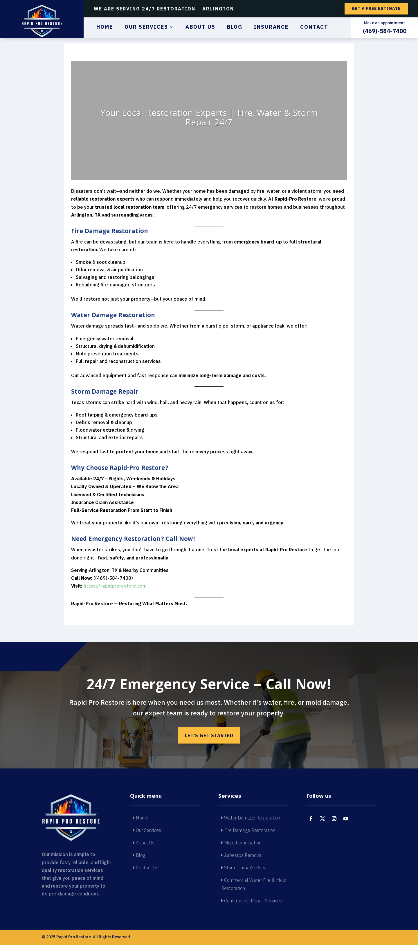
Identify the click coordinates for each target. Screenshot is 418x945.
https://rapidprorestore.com (115, 586)
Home (104, 27)
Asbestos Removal (242, 856)
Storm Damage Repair (245, 868)
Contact (314, 27)
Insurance (271, 27)
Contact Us (145, 868)
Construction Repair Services (251, 901)
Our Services (146, 27)
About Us (200, 27)
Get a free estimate (376, 8)
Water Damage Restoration (250, 818)
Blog (234, 27)
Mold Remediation (241, 843)
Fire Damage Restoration (248, 830)
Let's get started (209, 735)
